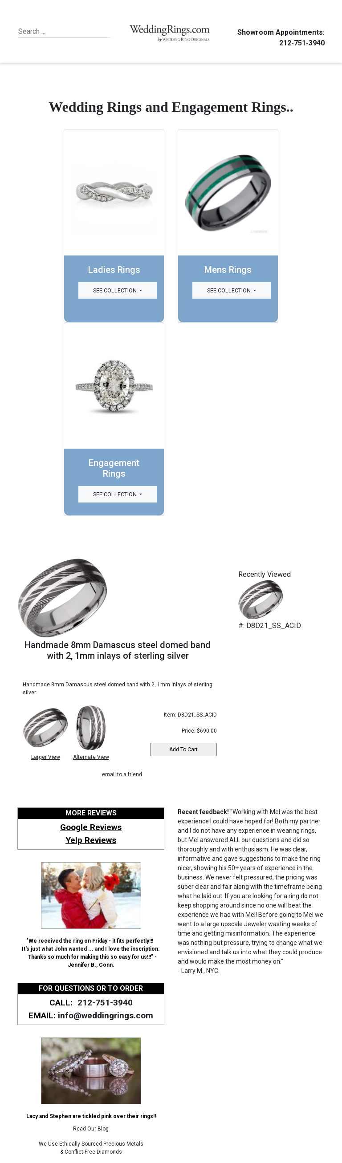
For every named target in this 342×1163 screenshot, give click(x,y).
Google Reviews (91, 827)
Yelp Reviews (90, 840)
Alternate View (91, 757)
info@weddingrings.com (105, 1015)
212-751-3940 (301, 43)
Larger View (45, 757)
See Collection (115, 290)
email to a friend (122, 774)
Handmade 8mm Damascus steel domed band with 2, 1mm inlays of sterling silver (117, 650)
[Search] (59, 31)
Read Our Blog (91, 1129)
